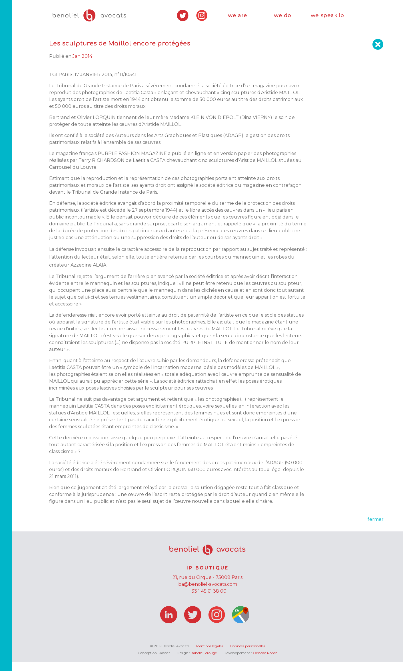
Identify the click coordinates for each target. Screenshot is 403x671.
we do (282, 20)
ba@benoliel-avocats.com (207, 593)
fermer (376, 528)
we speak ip (327, 20)
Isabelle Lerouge (204, 662)
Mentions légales (209, 655)
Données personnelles (247, 655)
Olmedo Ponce (265, 662)
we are (237, 20)
